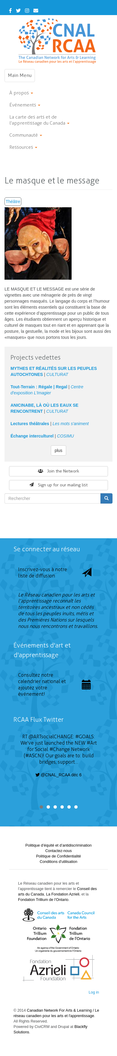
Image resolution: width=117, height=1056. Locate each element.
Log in (94, 992)
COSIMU (65, 436)
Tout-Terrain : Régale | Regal (39, 386)
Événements (24, 105)
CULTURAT (57, 374)
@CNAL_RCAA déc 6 (58, 774)
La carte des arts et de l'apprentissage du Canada (39, 120)
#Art (92, 743)
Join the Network (58, 471)
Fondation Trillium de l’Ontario (43, 900)
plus (59, 450)
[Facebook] (10, 11)
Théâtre (13, 201)
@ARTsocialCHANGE (51, 737)
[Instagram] (27, 11)
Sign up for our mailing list (58, 485)
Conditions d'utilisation (58, 862)
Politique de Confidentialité (58, 856)
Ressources (23, 147)
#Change (59, 749)
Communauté (25, 135)
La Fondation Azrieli (62, 894)
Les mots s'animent (71, 423)
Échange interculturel (32, 436)
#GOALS (84, 737)
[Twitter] (18, 11)
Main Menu (21, 77)
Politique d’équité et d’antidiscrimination (58, 845)
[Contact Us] (35, 11)
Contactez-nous (58, 851)
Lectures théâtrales (30, 423)
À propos (21, 93)
